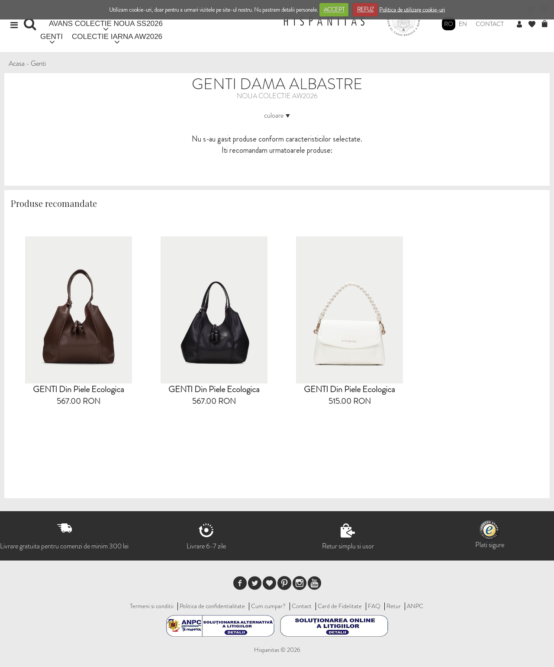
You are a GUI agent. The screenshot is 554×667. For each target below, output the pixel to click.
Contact (490, 23)
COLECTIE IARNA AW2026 (117, 36)
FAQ (374, 606)
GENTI (51, 36)
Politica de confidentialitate (212, 606)
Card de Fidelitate (340, 606)
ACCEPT (334, 9)
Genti (38, 63)
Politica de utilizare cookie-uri (412, 9)
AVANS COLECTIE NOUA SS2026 (106, 23)
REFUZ (365, 9)
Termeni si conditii (152, 606)
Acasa (17, 63)
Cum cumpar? (268, 606)
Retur (394, 606)
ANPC (415, 606)
